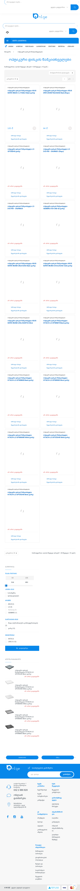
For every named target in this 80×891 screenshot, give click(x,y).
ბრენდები (19, 46)
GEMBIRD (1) (23, 612)
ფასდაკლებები (21, 596)
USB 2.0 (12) (23, 641)
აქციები (10, 46)
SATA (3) (23, 638)
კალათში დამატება (34, 128)
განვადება (56, 822)
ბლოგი (40, 822)
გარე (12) (23, 628)
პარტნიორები (40, 46)
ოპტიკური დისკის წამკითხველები (30, 52)
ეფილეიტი (51, 46)
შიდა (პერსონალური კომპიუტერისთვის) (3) (22, 624)
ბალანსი (55, 818)
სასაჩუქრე (21, 593)
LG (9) (23, 607)
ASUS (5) (23, 604)
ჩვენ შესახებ (29, 46)
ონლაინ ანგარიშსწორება (57, 828)
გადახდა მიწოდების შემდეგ (56, 837)
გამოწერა (66, 774)
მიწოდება (61, 46)
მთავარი (7, 52)
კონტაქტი (70, 46)
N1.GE (8, 888)
